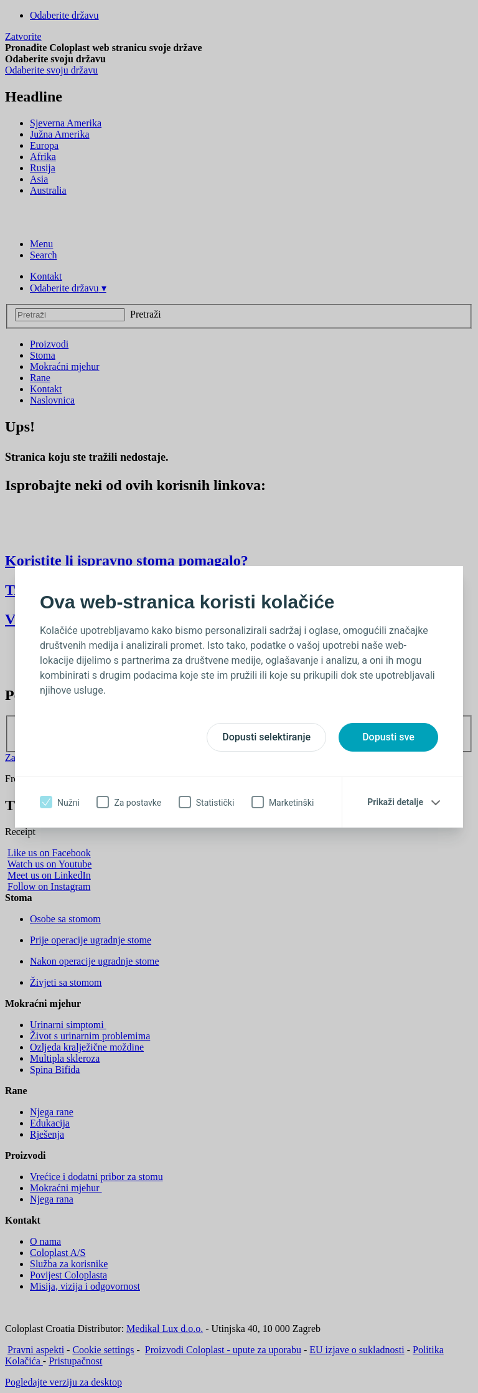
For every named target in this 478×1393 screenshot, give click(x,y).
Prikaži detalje (395, 802)
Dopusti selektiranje (266, 737)
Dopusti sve (388, 737)
